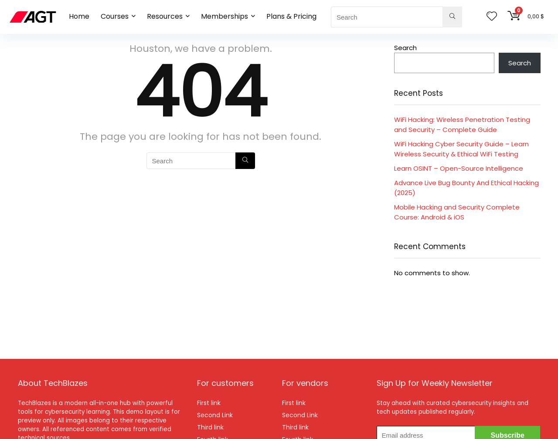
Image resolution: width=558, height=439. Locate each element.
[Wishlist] (492, 17)
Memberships (224, 16)
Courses (115, 16)
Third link (210, 427)
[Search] (452, 17)
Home (79, 16)
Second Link (215, 415)
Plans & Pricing (291, 16)
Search (405, 47)
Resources (165, 16)
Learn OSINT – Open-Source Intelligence (458, 168)
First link (209, 402)
